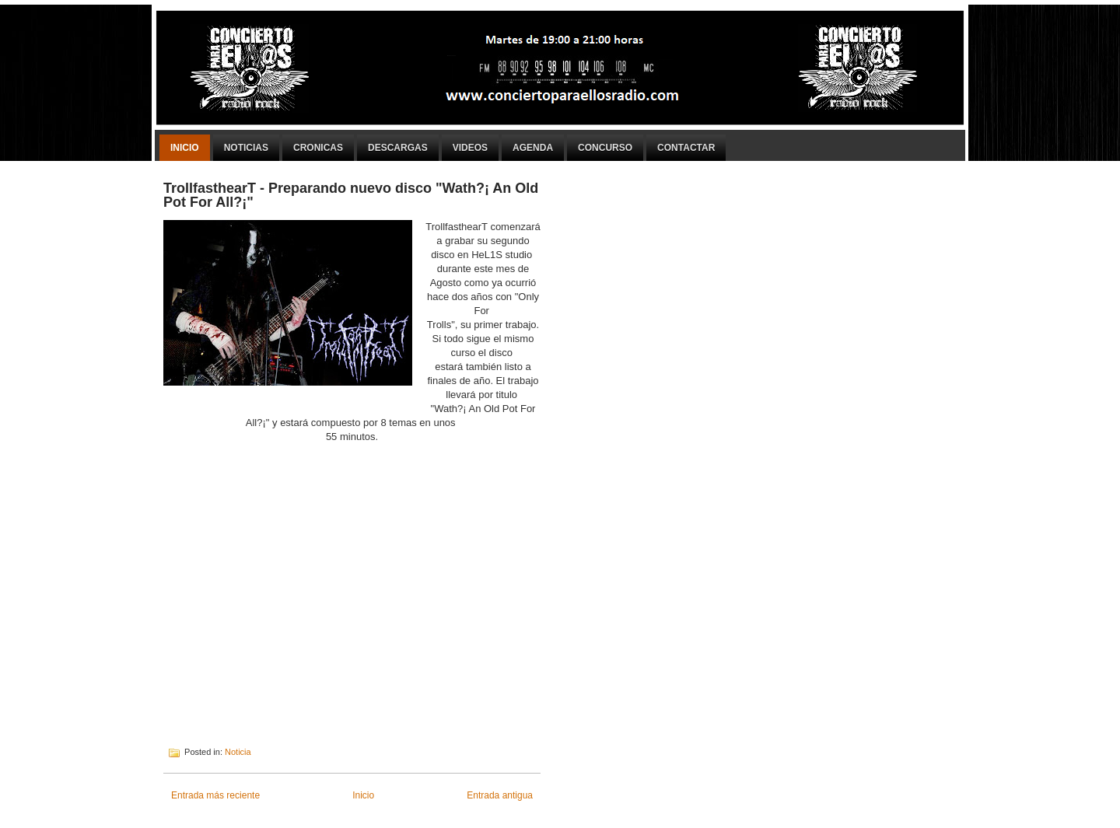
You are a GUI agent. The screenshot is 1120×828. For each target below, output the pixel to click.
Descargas (398, 147)
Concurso (605, 147)
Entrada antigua (500, 795)
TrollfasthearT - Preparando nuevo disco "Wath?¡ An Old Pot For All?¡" (350, 195)
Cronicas (318, 147)
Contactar (686, 147)
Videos (470, 147)
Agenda (533, 147)
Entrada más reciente (215, 795)
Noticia (238, 751)
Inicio (184, 147)
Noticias (246, 147)
